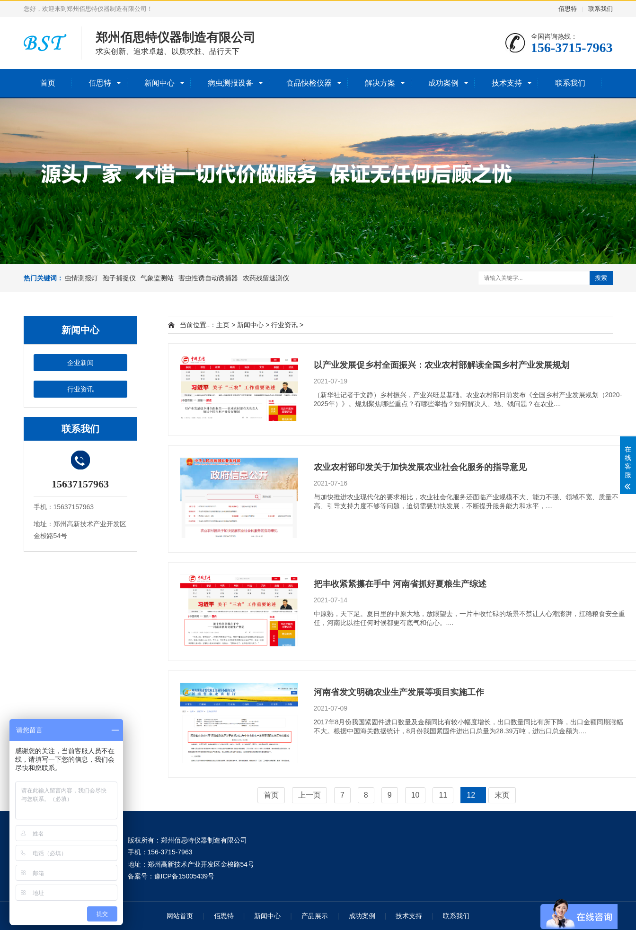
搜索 (601, 277)
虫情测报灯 (81, 278)
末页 (502, 795)
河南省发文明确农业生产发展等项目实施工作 (399, 692)
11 (443, 795)
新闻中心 (159, 83)
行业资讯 (80, 389)
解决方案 (380, 83)
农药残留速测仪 (266, 278)
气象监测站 (157, 278)
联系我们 (600, 8)
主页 (223, 325)
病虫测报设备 (230, 83)
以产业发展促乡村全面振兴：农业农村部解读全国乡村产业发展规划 (441, 365)
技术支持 (507, 83)
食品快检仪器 (309, 83)
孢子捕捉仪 (119, 278)
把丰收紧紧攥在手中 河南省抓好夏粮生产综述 (400, 584)
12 (471, 795)
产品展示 (314, 916)
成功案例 (443, 83)
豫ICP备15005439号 (184, 876)
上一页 (309, 795)
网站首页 (180, 916)
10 (415, 795)
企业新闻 (80, 362)
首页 (47, 83)
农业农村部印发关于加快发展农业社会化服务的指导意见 (420, 467)
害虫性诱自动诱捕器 (208, 278)
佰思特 (567, 8)
